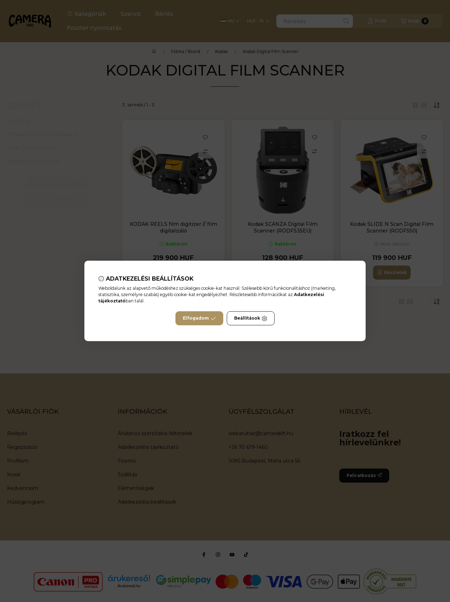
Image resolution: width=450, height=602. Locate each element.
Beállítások (250, 318)
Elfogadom (199, 318)
